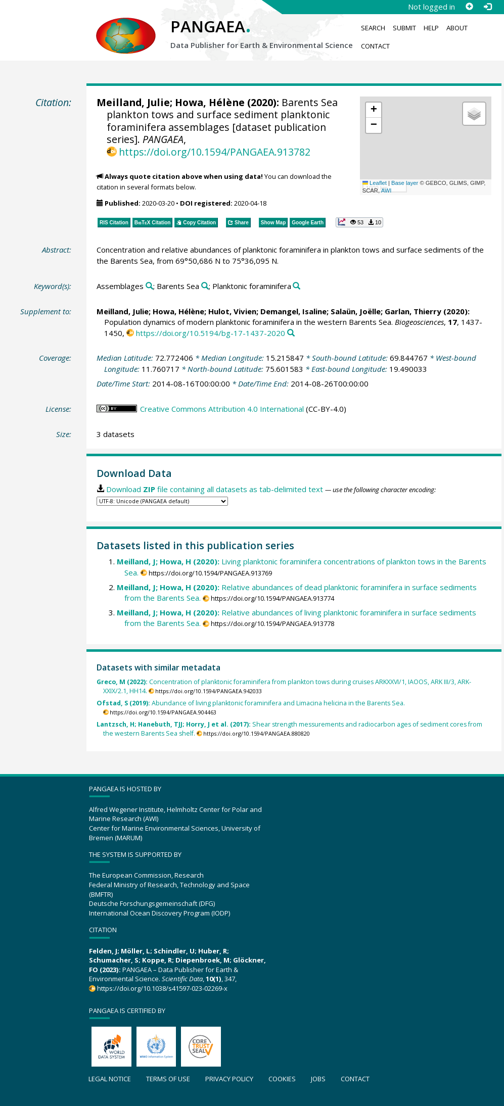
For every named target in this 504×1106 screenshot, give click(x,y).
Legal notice (109, 1078)
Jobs (318, 1078)
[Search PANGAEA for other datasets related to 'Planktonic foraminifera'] (296, 286)
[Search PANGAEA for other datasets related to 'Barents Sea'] (205, 286)
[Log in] (487, 7)
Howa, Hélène (210, 102)
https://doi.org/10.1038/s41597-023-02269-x (162, 988)
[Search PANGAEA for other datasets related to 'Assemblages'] (149, 286)
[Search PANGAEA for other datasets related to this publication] (291, 333)
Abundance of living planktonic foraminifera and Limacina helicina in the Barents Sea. (251, 703)
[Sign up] (469, 7)
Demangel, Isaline (293, 311)
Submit (404, 27)
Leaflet (374, 183)
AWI (386, 190)
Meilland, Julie (133, 102)
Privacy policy (229, 1078)
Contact (375, 46)
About (457, 27)
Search (373, 27)
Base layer (404, 183)
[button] (373, 110)
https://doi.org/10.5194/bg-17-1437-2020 (210, 333)
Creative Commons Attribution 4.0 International (222, 409)
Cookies (282, 1078)
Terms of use (168, 1078)
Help (431, 27)
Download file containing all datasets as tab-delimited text (214, 489)
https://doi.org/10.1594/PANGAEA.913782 (214, 152)
